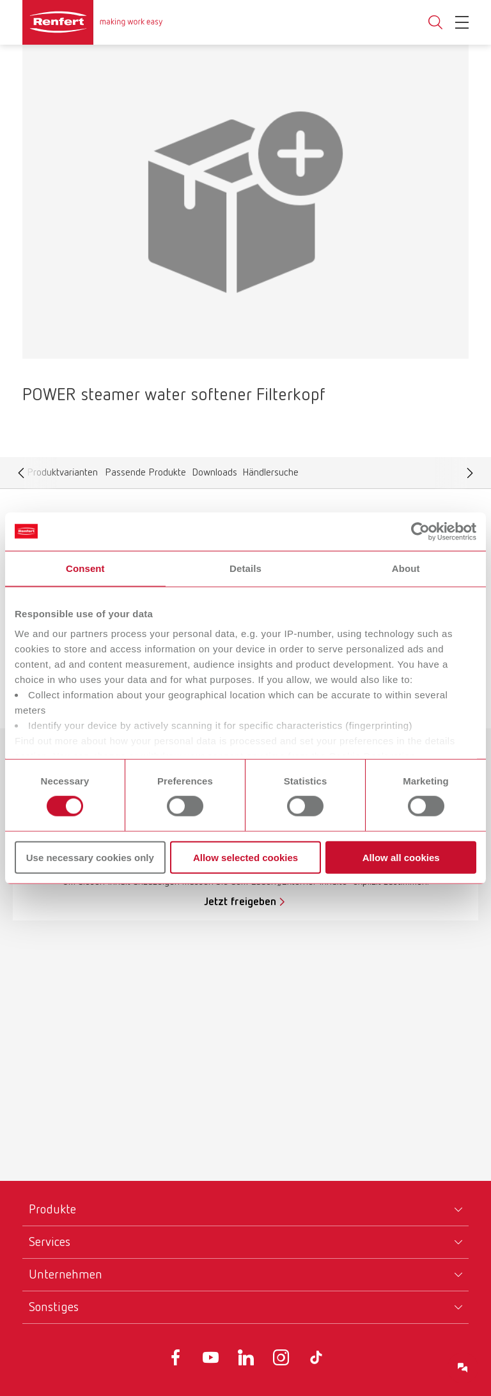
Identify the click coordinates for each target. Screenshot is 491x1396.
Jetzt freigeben (240, 902)
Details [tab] (245, 567)
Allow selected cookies (245, 857)
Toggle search (435, 22)
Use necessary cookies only (90, 857)
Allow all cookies (401, 857)
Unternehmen (65, 1274)
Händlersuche (270, 475)
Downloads (214, 475)
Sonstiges (54, 1307)
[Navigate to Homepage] (92, 22)
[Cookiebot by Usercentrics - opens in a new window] (420, 531)
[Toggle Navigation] (462, 22)
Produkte (52, 1209)
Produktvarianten (62, 475)
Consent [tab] (85, 567)
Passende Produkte (145, 475)
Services (49, 1242)
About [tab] (406, 567)
